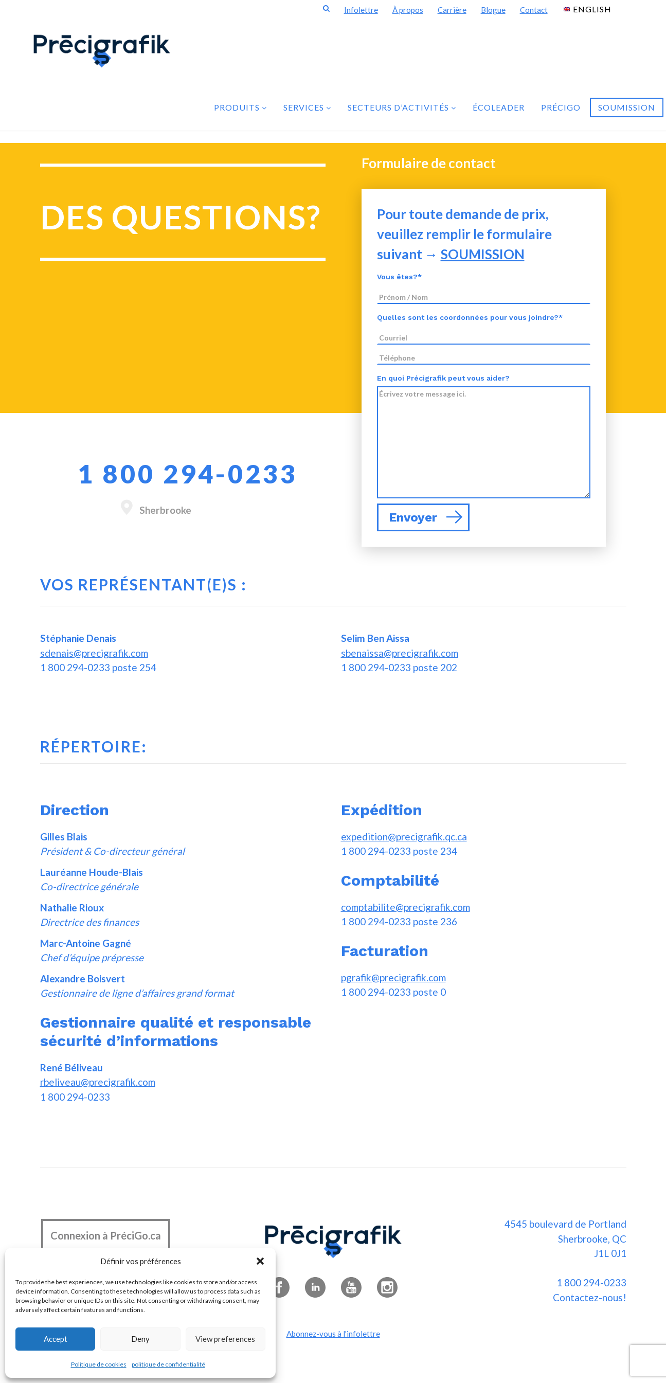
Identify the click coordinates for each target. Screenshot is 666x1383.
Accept (55, 1338)
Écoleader (499, 107)
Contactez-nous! (589, 1297)
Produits (240, 107)
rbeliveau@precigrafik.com (97, 1082)
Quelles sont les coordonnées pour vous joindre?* (470, 317)
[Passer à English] (588, 8)
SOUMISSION (483, 254)
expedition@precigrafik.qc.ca (404, 836)
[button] (260, 1261)
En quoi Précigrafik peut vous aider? (443, 378)
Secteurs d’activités (402, 107)
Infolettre (361, 9)
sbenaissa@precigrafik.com (399, 653)
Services (307, 107)
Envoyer (426, 517)
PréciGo (561, 107)
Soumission (626, 107)
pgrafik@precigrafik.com (393, 977)
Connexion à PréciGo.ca (105, 1235)
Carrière (452, 9)
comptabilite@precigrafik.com (405, 907)
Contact (534, 9)
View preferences (225, 1338)
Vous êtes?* (399, 277)
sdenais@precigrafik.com (94, 653)
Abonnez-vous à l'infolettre (333, 1333)
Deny (140, 1338)
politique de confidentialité (168, 1364)
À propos (407, 9)
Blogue (493, 9)
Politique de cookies (99, 1364)
